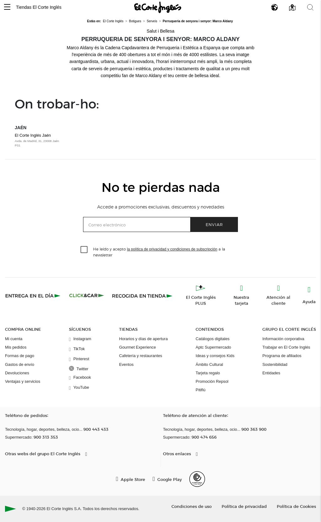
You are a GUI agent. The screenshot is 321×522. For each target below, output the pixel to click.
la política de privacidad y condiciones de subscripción (172, 249)
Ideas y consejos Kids (215, 355)
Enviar (214, 224)
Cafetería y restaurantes (140, 355)
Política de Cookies (296, 506)
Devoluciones (17, 373)
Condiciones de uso (191, 506)
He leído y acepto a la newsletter (159, 251)
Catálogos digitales (212, 338)
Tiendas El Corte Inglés (38, 7)
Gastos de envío (19, 364)
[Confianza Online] (197, 479)
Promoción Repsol (212, 381)
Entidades (271, 373)
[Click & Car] (86, 295)
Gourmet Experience (137, 347)
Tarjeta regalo (208, 373)
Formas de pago (19, 355)
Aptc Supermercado (213, 347)
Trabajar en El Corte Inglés (286, 347)
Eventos (126, 364)
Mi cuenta (13, 338)
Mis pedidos (15, 347)
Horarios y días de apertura (143, 338)
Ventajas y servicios (22, 381)
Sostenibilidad (274, 364)
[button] (7, 7)
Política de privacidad (244, 506)
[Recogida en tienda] (142, 295)
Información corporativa (283, 338)
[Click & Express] (33, 295)
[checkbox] (84, 250)
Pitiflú (200, 390)
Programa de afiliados (281, 355)
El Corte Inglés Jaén (49, 140)
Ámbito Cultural (209, 364)
